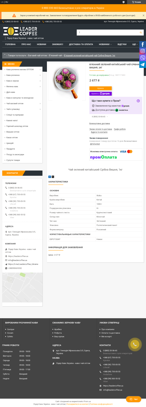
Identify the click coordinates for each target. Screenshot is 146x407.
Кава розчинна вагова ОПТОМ (20, 69)
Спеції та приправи (15, 115)
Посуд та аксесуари (15, 154)
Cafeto (10, 336)
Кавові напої (12, 120)
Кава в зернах (12, 81)
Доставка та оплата (81, 44)
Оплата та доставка (110, 333)
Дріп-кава (10, 92)
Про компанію (107, 329)
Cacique (10, 329)
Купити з (100, 93)
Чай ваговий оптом (14, 103)
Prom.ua (87, 401)
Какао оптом (12, 137)
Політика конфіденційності (101, 404)
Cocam (10, 333)
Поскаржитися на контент (77, 404)
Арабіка (58, 329)
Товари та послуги (17, 55)
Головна (10, 44)
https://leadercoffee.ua (18, 256)
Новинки (104, 44)
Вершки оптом (12, 132)
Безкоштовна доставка (99, 123)
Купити (100, 88)
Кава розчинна (13, 75)
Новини (41, 44)
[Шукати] (141, 33)
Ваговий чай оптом (37, 55)
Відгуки (122, 44)
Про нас (26, 44)
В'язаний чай (55, 55)
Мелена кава (12, 86)
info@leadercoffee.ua (17, 260)
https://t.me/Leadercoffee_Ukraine (23, 264)
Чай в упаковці (13, 109)
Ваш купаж (59, 336)
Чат (134, 399)
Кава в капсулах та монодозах (20, 98)
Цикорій (9, 143)
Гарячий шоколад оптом (17, 126)
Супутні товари (13, 160)
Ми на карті (106, 336)
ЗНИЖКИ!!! (57, 44)
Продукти (10, 149)
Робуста (58, 333)
